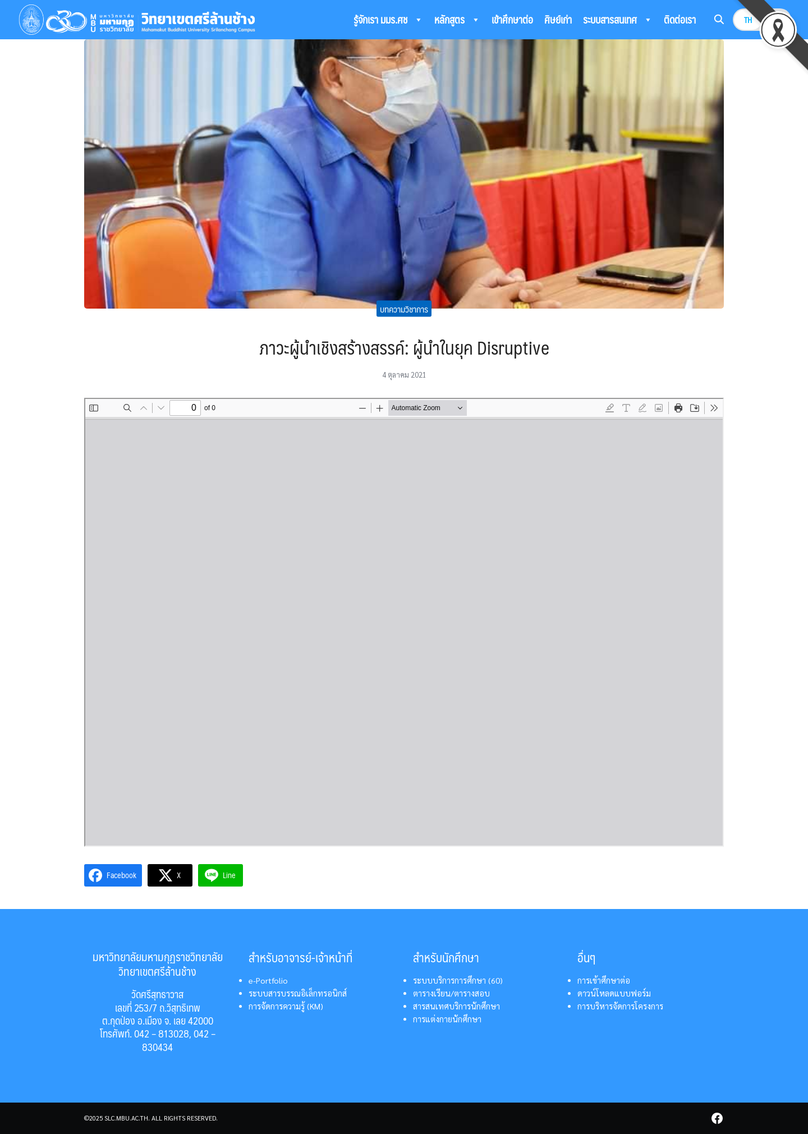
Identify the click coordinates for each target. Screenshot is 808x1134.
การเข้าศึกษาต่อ (603, 980)
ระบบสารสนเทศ (618, 20)
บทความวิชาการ (404, 308)
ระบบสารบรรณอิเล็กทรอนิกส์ (298, 993)
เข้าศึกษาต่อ (512, 19)
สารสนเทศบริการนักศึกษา (456, 1006)
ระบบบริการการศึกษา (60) (458, 980)
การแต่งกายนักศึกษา (447, 1019)
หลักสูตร (457, 20)
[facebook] (717, 1118)
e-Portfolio (268, 980)
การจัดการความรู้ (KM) (286, 1006)
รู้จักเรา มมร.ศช (388, 20)
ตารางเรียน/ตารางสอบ (451, 993)
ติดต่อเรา (680, 19)
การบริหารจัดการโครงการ (620, 1006)
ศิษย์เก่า (558, 19)
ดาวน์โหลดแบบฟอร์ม (614, 993)
